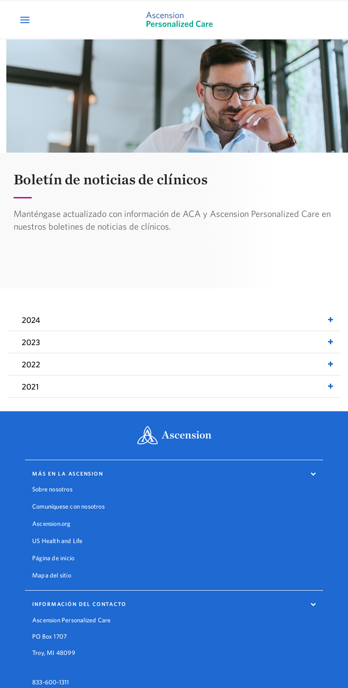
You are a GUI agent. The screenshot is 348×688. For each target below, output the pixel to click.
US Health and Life (57, 541)
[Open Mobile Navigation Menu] (26, 19)
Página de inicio (53, 558)
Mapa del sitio (51, 575)
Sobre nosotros (52, 489)
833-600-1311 (50, 675)
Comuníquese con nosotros (68, 506)
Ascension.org (51, 524)
